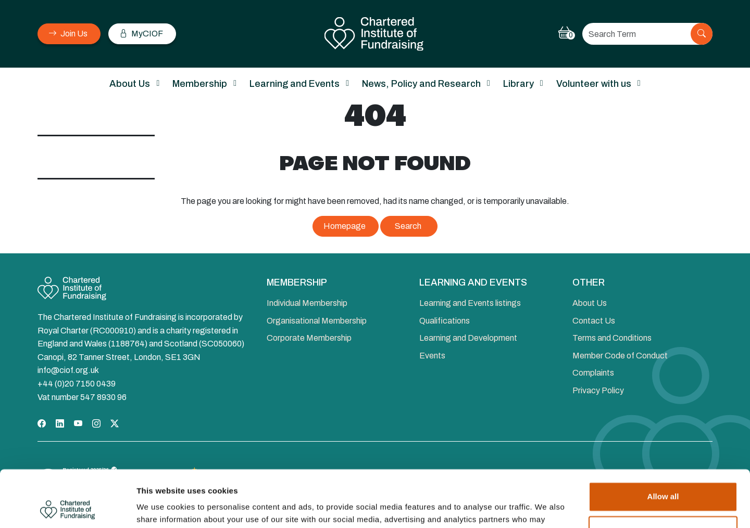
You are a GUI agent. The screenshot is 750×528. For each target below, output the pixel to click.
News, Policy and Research (421, 84)
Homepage (344, 226)
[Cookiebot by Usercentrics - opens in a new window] (67, 508)
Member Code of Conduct (620, 355)
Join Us (68, 33)
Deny (663, 477)
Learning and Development (468, 337)
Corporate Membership (309, 337)
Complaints (593, 372)
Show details (160, 507)
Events (432, 355)
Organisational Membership (317, 320)
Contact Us (593, 320)
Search (408, 226)
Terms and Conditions (612, 337)
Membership (199, 84)
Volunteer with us (593, 84)
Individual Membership (307, 303)
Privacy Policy (598, 390)
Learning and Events (294, 84)
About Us (129, 84)
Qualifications (444, 320)
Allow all (663, 443)
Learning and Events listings (470, 303)
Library (518, 84)
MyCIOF (141, 33)
